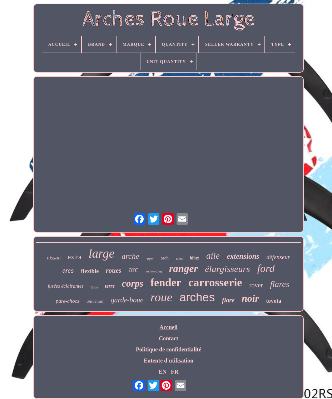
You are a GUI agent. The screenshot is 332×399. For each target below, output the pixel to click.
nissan (53, 258)
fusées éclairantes (66, 286)
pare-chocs (67, 301)
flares (279, 284)
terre (110, 286)
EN (163, 372)
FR (174, 372)
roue (161, 297)
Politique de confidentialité (168, 349)
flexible (90, 271)
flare (228, 300)
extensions (243, 256)
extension (154, 271)
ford (266, 268)
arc (134, 269)
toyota (273, 301)
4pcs (94, 287)
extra (74, 257)
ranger (183, 268)
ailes (179, 259)
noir (250, 298)
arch (165, 258)
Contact (168, 338)
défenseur (278, 257)
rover (256, 285)
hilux (194, 258)
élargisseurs (227, 269)
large (102, 254)
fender (165, 282)
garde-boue (127, 300)
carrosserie (215, 282)
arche (130, 256)
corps (132, 283)
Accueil (168, 327)
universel (95, 301)
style (150, 259)
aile (213, 256)
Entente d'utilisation (168, 360)
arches (197, 297)
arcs (68, 270)
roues (113, 270)
